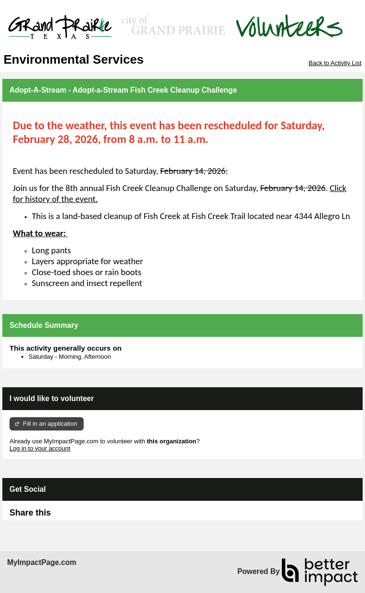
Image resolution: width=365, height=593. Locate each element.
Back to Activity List (334, 63)
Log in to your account (40, 448)
